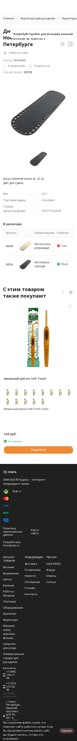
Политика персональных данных (12, 531)
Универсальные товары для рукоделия (13, 658)
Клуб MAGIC (53, 563)
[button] (63, 292)
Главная (8, 18)
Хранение (9, 613)
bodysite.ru (12, 545)
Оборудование (13, 607)
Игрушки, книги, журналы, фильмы (9, 632)
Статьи (51, 582)
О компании (32, 570)
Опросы (51, 576)
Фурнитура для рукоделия (38, 18)
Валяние (8, 585)
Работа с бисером (9, 593)
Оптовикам (32, 582)
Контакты (31, 594)
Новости (30, 576)
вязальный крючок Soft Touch (25, 378)
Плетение (9, 601)
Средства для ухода (9, 646)
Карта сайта (35, 531)
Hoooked (19, 60)
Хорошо (66, 730)
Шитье (7, 579)
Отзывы (30, 588)
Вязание (8, 567)
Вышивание (11, 573)
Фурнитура (10, 620)
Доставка (31, 563)
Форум (50, 570)
